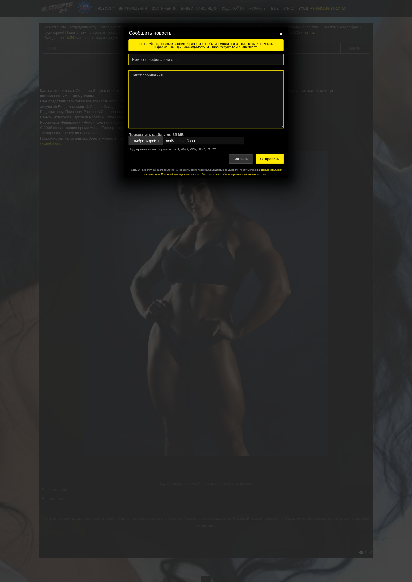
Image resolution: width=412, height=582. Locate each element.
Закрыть (240, 159)
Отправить (269, 159)
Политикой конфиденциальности (180, 174)
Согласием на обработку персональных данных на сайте (234, 174)
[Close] (281, 34)
